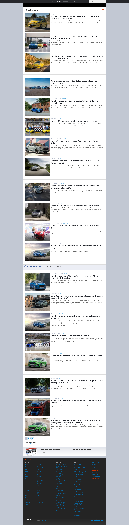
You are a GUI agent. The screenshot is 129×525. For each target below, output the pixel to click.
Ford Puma (31, 443)
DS (25, 480)
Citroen (26, 475)
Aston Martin (28, 468)
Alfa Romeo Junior (60, 512)
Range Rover (40, 480)
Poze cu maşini (96, 467)
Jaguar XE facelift (78, 493)
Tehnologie (63, 78)
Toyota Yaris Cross (78, 474)
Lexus (26, 504)
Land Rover (27, 501)
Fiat (25, 483)
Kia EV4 (58, 481)
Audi (26, 469)
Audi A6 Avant (59, 483)
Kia (25, 497)
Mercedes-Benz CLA (61, 466)
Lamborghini (28, 499)
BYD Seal (58, 468)
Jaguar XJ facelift (78, 473)
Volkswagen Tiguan (61, 464)
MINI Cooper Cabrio (61, 486)
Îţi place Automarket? (34, 266)
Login (77, 1)
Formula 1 (94, 481)
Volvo (38, 501)
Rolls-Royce (40, 483)
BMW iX (76, 506)
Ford (26, 443)
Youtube (82, 453)
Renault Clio (59, 471)
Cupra (26, 476)
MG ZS (58, 495)
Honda (26, 488)
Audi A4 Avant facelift (79, 499)
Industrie (65, 273)
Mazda (38, 466)
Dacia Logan (77, 513)
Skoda (38, 487)
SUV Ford (36, 443)
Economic (64, 98)
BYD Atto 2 (59, 473)
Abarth (26, 464)
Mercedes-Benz (41, 468)
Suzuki (38, 494)
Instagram (78, 453)
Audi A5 (58, 488)
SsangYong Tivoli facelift (80, 498)
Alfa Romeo (27, 466)
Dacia (26, 478)
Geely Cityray (59, 469)
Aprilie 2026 (95, 472)
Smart (38, 488)
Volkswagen (40, 499)
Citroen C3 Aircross (61, 485)
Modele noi (59, 14)
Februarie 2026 (96, 476)
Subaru (39, 492)
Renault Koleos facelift (79, 508)
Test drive (94, 466)
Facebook (74, 453)
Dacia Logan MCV (78, 515)
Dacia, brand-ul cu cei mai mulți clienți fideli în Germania (75, 206)
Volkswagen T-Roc (60, 475)
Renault (39, 482)
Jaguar (26, 494)
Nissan (38, 473)
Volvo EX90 (59, 500)
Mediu (61, 293)
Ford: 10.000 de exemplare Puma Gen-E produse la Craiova (76, 121)
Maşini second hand (97, 462)
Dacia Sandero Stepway (80, 471)
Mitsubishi (39, 471)
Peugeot (39, 476)
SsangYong (40, 490)
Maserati (39, 464)
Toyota (38, 497)
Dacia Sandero (77, 511)
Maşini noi (28, 459)
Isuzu (26, 492)
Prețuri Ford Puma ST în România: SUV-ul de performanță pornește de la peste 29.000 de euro (75, 421)
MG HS (58, 492)
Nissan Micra (77, 479)
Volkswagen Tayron (61, 493)
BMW (26, 473)
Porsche (39, 478)
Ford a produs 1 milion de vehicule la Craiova (70, 336)
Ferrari (26, 482)
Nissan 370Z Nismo (79, 466)
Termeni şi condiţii (45, 520)
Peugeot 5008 (59, 490)
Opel (38, 475)
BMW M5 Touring (60, 480)
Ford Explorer (77, 464)
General (63, 203)
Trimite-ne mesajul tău (97, 520)
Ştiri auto (94, 464)
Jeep (26, 495)
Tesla (38, 495)
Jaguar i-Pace (77, 486)
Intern (61, 118)
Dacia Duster (77, 510)
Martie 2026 (95, 474)
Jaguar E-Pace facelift (79, 491)
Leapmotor (27, 502)
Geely (26, 487)
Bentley (27, 471)
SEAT (38, 485)
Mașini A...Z (40, 502)
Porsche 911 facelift (60, 502)
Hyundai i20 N (77, 484)
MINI (38, 469)
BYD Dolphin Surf (60, 504)
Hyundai (27, 490)
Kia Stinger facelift (78, 501)
